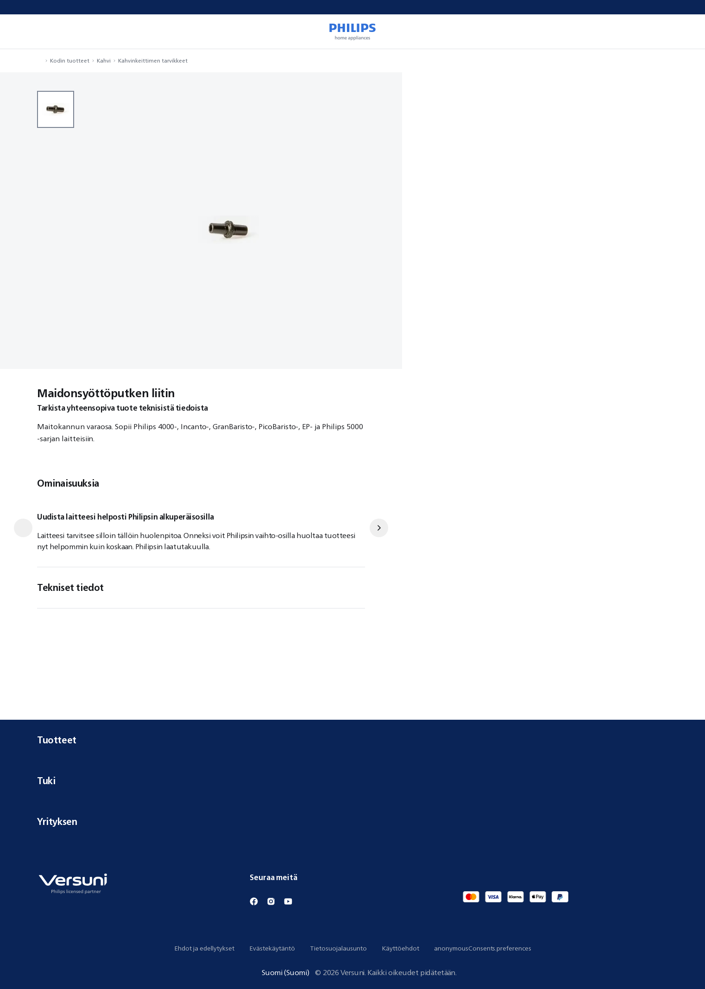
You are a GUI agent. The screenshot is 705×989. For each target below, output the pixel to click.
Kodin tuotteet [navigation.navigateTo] (69, 60)
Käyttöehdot (400, 948)
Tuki (352, 781)
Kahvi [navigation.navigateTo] (104, 60)
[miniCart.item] (684, 31)
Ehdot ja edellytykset (204, 948)
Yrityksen (352, 821)
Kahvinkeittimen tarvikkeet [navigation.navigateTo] (153, 60)
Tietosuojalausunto (338, 948)
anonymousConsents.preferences (482, 948)
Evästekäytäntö (272, 948)
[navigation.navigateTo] (40, 60)
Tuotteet (352, 740)
